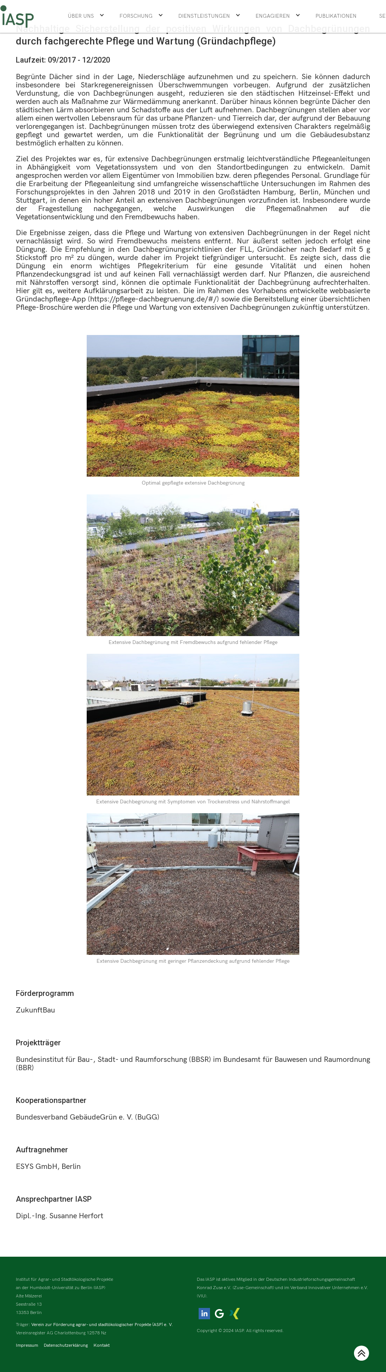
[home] (17, 16)
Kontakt (101, 1345)
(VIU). (202, 1296)
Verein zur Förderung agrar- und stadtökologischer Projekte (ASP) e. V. (102, 1325)
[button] (86, 16)
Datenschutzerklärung (66, 1345)
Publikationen (336, 16)
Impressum (27, 1345)
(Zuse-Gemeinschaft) (253, 1288)
